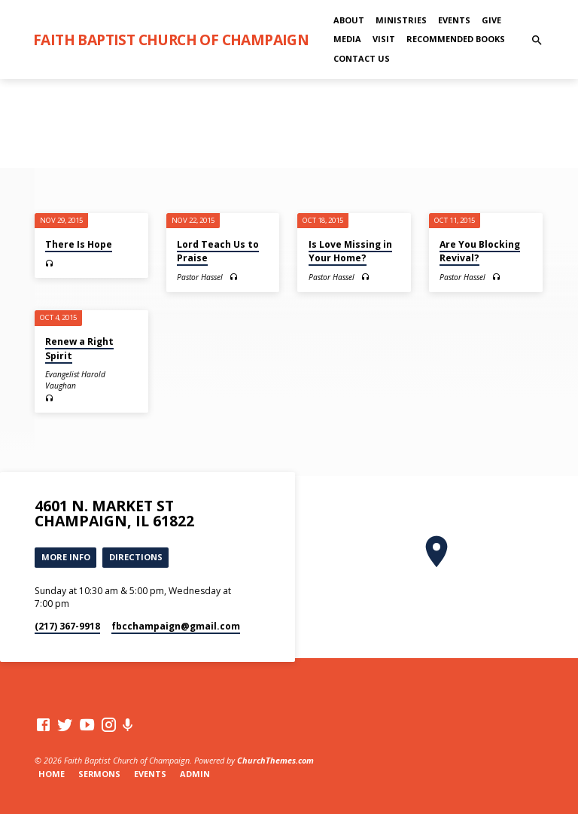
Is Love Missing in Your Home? (350, 251)
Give (491, 20)
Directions (136, 556)
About (348, 20)
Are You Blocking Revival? (480, 251)
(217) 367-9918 (67, 626)
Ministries (401, 20)
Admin (195, 773)
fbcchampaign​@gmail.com (175, 626)
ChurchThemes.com (275, 760)
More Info (65, 556)
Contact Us (361, 58)
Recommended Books (455, 38)
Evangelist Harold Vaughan (75, 379)
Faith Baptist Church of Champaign (171, 39)
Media (347, 38)
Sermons (99, 773)
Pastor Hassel (200, 277)
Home (51, 773)
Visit (384, 38)
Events (454, 20)
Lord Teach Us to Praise (218, 251)
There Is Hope (78, 244)
